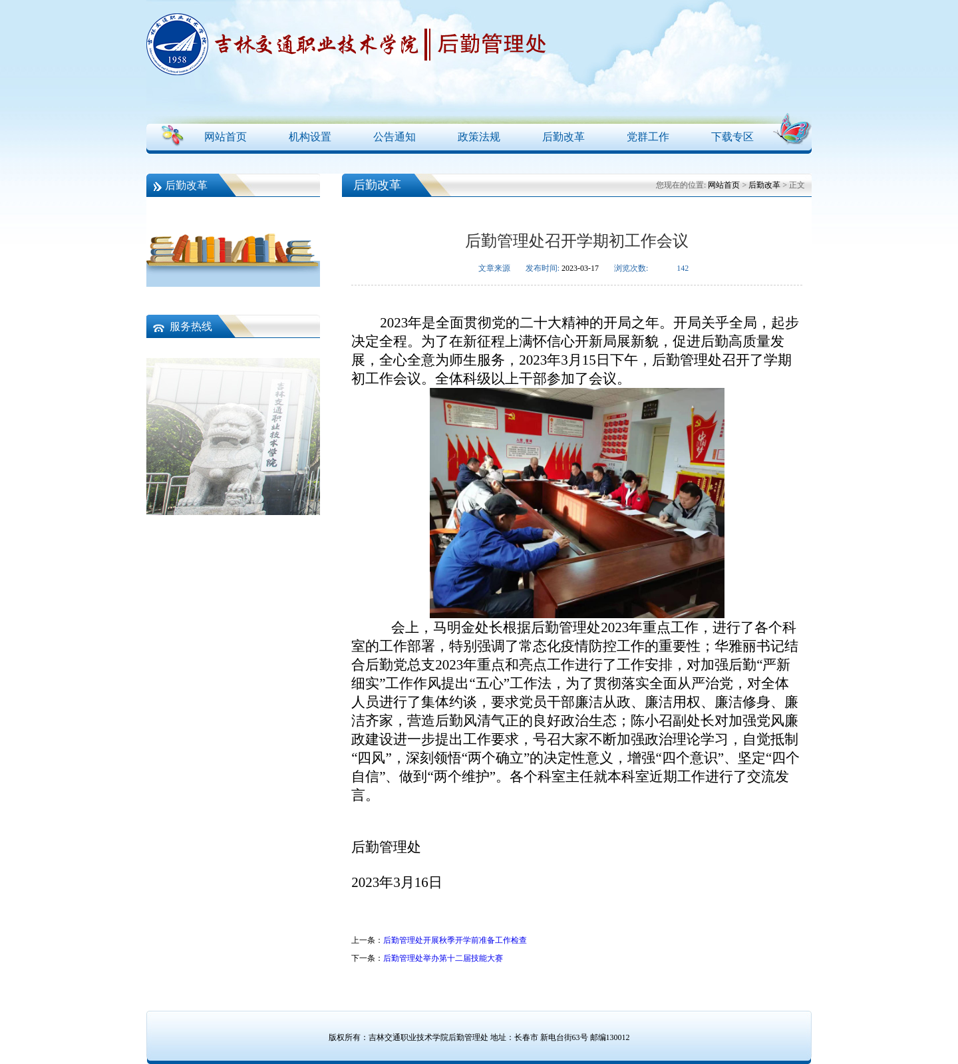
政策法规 (479, 136)
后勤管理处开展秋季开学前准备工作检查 (455, 940)
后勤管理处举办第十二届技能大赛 (443, 958)
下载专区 (732, 136)
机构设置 (310, 136)
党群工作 (648, 136)
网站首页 (225, 136)
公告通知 (394, 136)
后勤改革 (563, 136)
